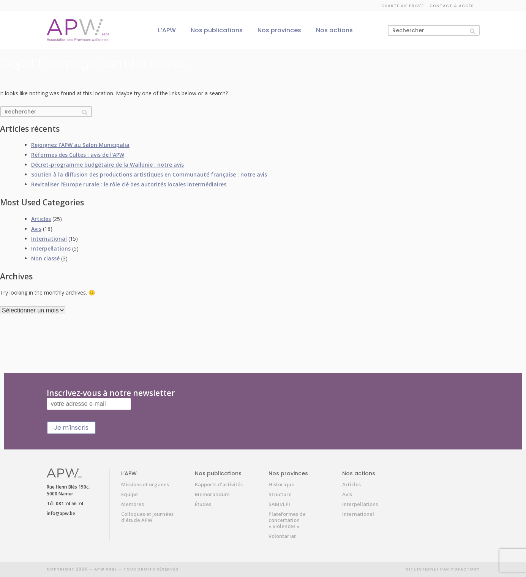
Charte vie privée (402, 6)
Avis (36, 228)
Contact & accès (452, 6)
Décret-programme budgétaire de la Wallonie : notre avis (107, 164)
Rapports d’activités (219, 484)
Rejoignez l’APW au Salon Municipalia (80, 144)
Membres (132, 504)
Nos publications (217, 30)
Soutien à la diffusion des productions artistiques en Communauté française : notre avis (149, 174)
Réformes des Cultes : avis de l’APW (77, 154)
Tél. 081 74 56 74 (65, 503)
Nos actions (334, 30)
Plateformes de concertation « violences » (287, 520)
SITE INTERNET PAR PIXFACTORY (443, 569)
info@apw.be (61, 513)
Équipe (129, 494)
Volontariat (282, 536)
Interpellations (51, 248)
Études (203, 504)
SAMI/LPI (279, 504)
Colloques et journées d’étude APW (147, 517)
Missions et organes (145, 484)
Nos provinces (279, 30)
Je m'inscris (71, 427)
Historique (281, 484)
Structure (280, 494)
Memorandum (212, 494)
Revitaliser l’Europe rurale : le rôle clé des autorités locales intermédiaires (128, 184)
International (49, 238)
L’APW (167, 30)
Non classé (45, 258)
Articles (41, 218)
